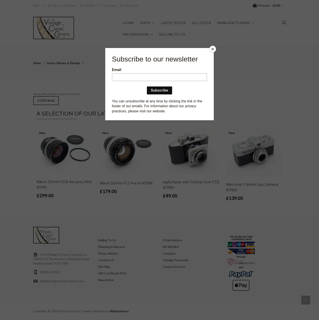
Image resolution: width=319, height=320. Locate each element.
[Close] (212, 49)
